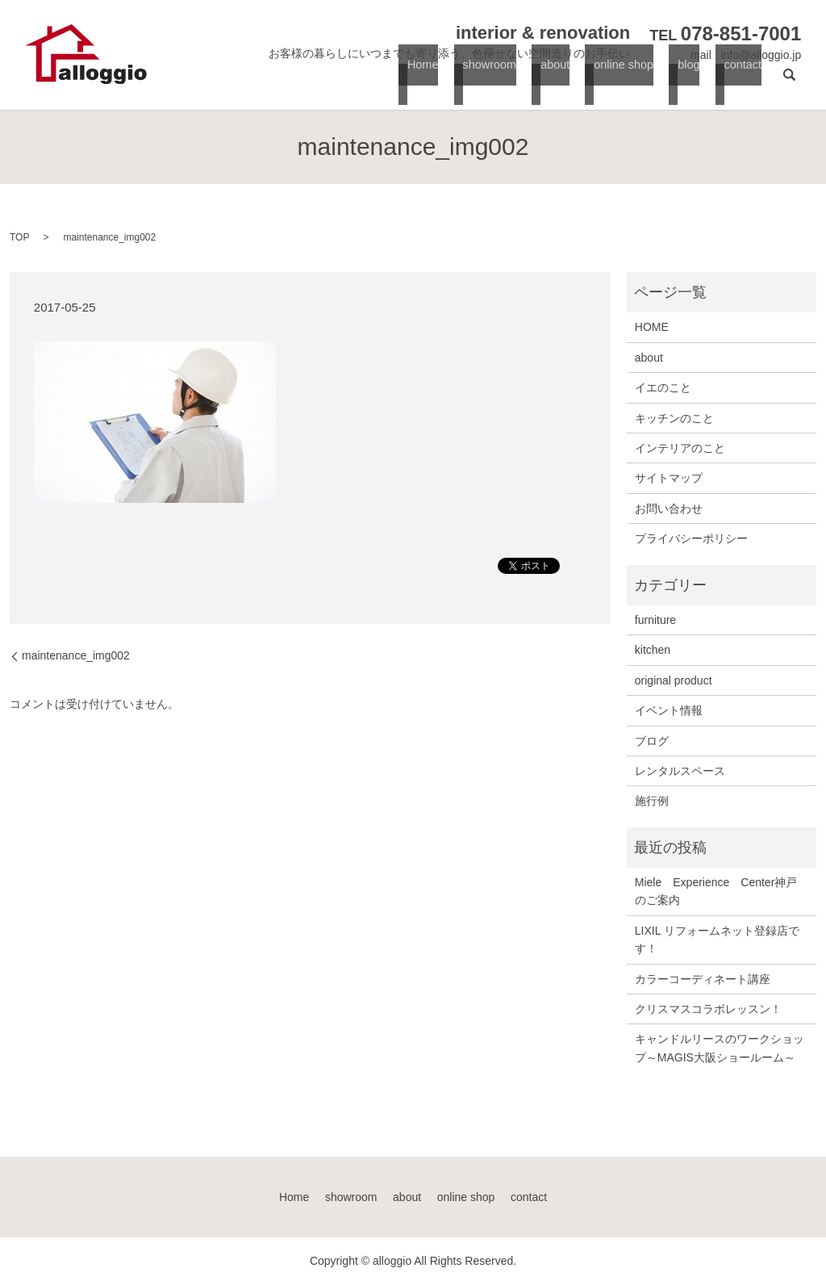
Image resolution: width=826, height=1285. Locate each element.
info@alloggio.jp (760, 54)
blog (686, 81)
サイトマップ (669, 477)
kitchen (652, 649)
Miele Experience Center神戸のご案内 (716, 891)
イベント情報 (669, 710)
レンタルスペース (680, 770)
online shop (621, 81)
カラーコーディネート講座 (702, 979)
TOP (19, 237)
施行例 (652, 800)
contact (738, 81)
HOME (652, 326)
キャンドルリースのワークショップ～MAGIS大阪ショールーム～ (719, 1047)
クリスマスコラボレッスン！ (708, 1008)
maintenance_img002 (76, 655)
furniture (655, 619)
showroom (486, 81)
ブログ (652, 741)
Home (420, 81)
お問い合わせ (669, 508)
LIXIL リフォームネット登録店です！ (717, 939)
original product (673, 680)
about (552, 81)
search (789, 81)
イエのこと (663, 387)
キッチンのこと (674, 418)
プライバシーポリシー (691, 538)
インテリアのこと (680, 448)
